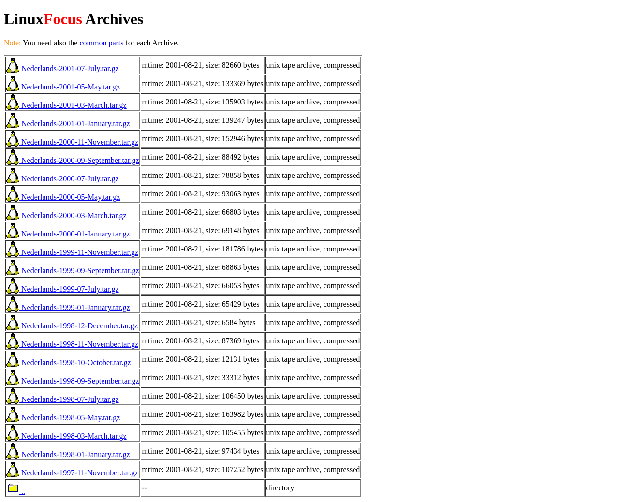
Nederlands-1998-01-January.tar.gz (68, 454)
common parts (101, 43)
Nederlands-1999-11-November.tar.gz (72, 252)
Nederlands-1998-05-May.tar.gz (63, 417)
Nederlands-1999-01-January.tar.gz (68, 307)
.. (15, 491)
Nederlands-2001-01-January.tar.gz (68, 123)
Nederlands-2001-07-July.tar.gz (62, 68)
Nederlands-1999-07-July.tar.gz (62, 289)
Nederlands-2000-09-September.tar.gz (72, 160)
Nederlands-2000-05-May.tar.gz (63, 197)
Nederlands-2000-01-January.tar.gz (68, 234)
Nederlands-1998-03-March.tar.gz (66, 436)
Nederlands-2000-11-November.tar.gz (72, 142)
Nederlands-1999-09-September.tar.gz (72, 270)
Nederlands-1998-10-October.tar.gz (68, 362)
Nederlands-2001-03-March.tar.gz (66, 105)
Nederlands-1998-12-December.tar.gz (72, 326)
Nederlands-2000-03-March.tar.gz (66, 215)
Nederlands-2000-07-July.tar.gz (62, 179)
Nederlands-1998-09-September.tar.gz (72, 381)
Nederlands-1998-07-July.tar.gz (62, 399)
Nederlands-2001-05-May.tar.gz (63, 87)
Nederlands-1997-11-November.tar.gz (72, 473)
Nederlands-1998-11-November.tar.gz (72, 344)
